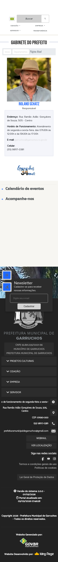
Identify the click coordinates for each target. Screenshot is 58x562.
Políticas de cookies (45, 467)
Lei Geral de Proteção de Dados (37, 477)
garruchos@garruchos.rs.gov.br (31, 140)
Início (7, 51)
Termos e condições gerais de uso (38, 464)
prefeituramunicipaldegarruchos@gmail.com (26, 431)
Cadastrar (29, 306)
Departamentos (21, 51)
